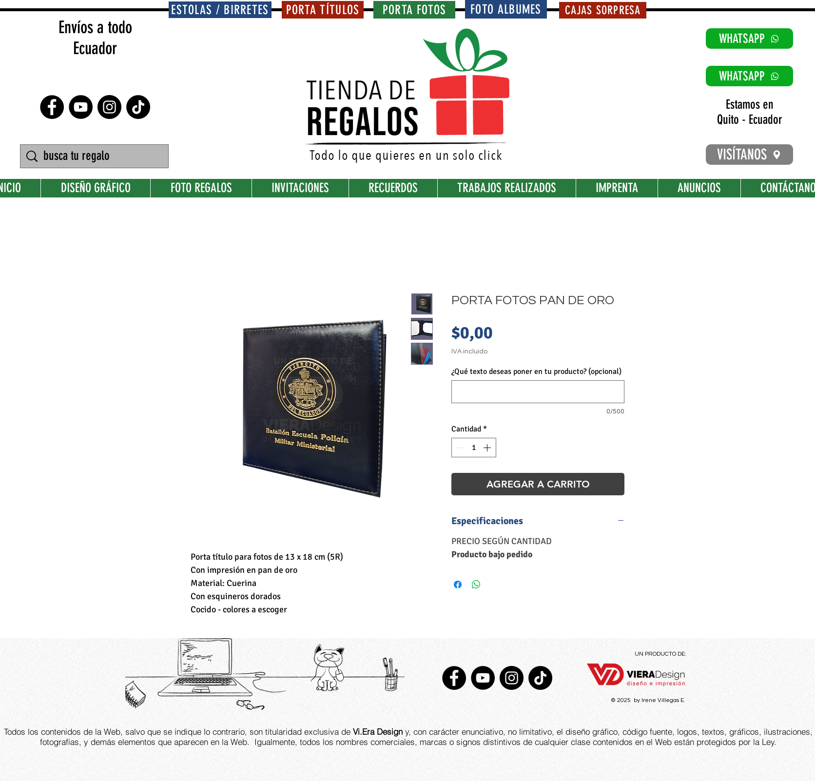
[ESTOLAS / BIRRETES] (220, 9)
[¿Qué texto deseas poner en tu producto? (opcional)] (538, 392)
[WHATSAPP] (749, 38)
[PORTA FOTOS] (414, 10)
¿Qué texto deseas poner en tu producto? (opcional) (536, 371)
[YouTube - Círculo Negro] (81, 107)
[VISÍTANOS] (749, 154)
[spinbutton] (473, 447)
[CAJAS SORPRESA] (602, 10)
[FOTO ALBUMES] (506, 9)
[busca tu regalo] (95, 156)
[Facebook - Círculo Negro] (52, 107)
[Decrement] (459, 447)
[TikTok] (138, 107)
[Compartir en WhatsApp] (476, 584)
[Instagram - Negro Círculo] (109, 107)
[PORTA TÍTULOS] (323, 10)
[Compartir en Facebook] (458, 584)
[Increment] (488, 447)
